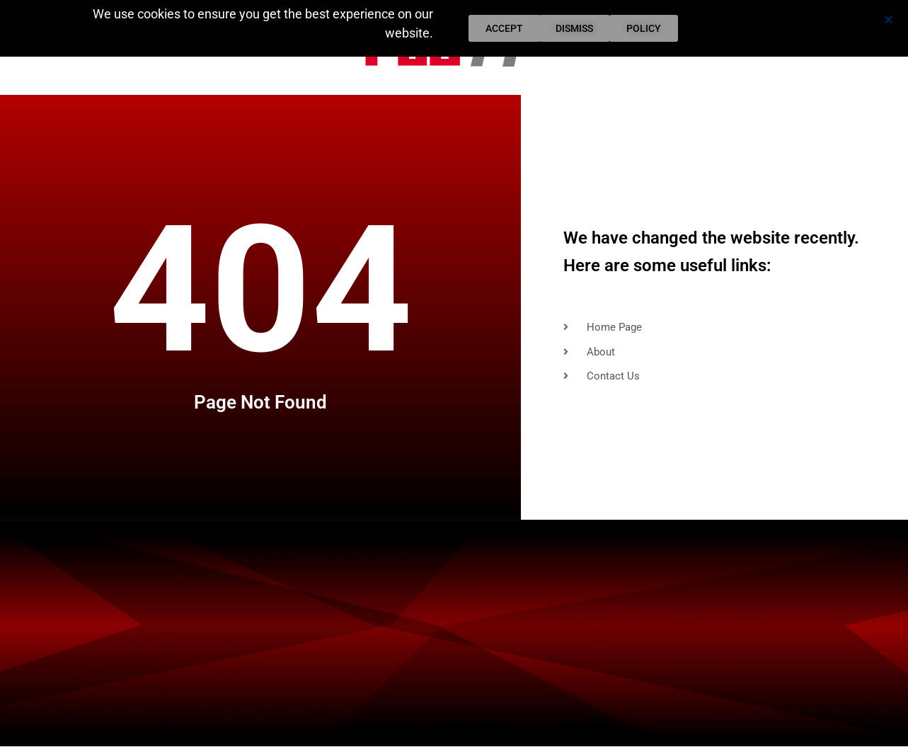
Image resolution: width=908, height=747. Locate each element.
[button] (888, 19)
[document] (454, 373)
